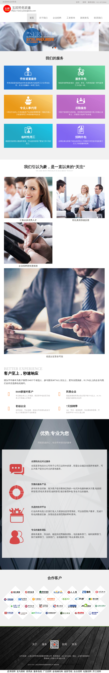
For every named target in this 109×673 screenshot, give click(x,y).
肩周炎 (29, 671)
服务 (44, 644)
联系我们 (98, 18)
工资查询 (71, 18)
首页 (77, 2)
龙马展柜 (21, 671)
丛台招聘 (78, 671)
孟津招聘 (11, 671)
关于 (34, 644)
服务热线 (37, 671)
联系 (74, 644)
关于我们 (43, 18)
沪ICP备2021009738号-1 (70, 664)
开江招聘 (97, 671)
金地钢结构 (57, 671)
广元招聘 (47, 671)
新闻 (84, 2)
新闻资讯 (84, 18)
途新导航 (68, 671)
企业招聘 (57, 18)
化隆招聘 (87, 671)
